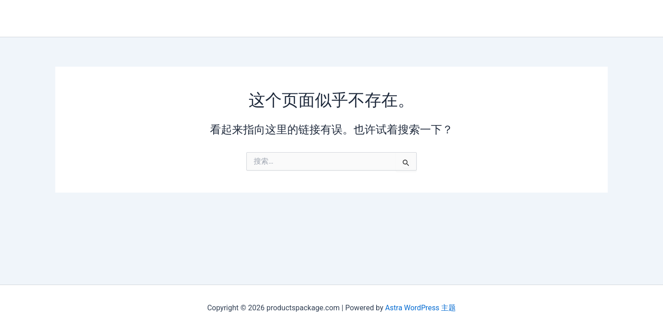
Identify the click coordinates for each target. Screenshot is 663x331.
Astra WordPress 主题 (420, 307)
